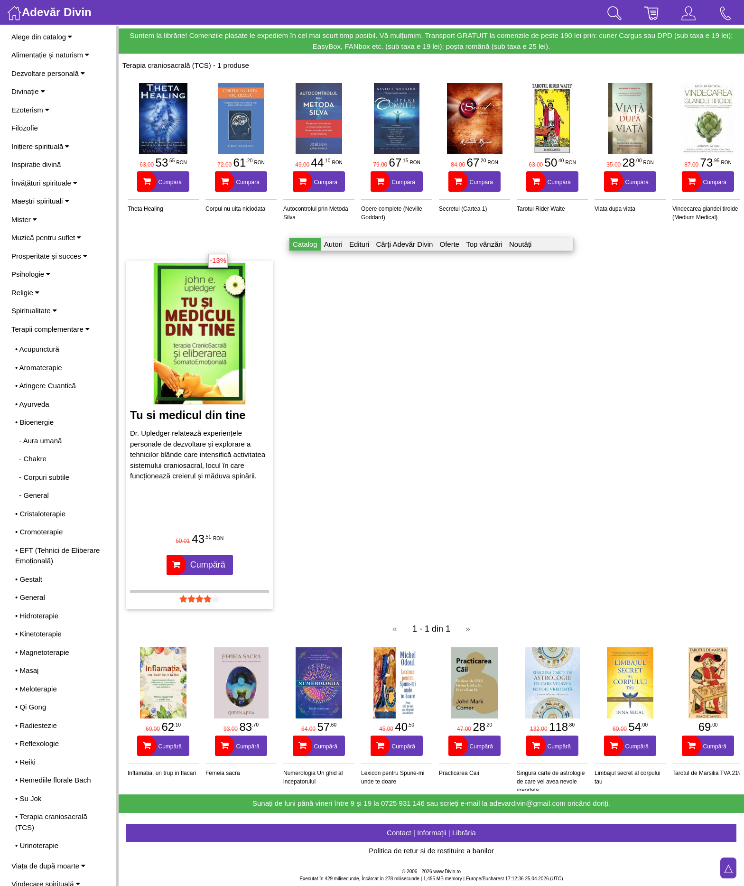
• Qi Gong (30, 707)
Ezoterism (30, 110)
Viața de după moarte (48, 866)
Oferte (449, 244)
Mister (24, 219)
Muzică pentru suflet (46, 237)
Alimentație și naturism (50, 55)
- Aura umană (38, 441)
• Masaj (26, 670)
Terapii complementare (50, 329)
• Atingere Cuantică (45, 386)
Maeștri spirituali (40, 201)
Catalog (305, 244)
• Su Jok (28, 798)
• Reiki (25, 762)
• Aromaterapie (38, 368)
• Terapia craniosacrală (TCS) (51, 821)
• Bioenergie (34, 422)
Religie (25, 293)
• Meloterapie (36, 689)
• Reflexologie (37, 743)
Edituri (359, 244)
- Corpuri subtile (42, 477)
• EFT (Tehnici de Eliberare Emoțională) (57, 555)
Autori (333, 244)
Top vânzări (484, 244)
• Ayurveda (32, 404)
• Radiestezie (36, 725)
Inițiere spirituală (40, 146)
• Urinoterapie (36, 845)
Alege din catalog (41, 37)
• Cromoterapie (39, 532)
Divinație (28, 91)
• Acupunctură (37, 349)
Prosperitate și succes (49, 256)
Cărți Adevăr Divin (404, 244)
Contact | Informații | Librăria (431, 833)
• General (30, 597)
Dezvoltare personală (48, 73)
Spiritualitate (34, 311)
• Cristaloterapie (40, 514)
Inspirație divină (36, 164)
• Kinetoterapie (38, 634)
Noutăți (520, 244)
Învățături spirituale (44, 183)
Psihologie (30, 274)
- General (32, 495)
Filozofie (24, 128)
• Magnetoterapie (42, 652)
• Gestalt (28, 579)
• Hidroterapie (36, 616)
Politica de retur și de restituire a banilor (431, 851)
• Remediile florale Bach (53, 780)
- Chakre (30, 459)
